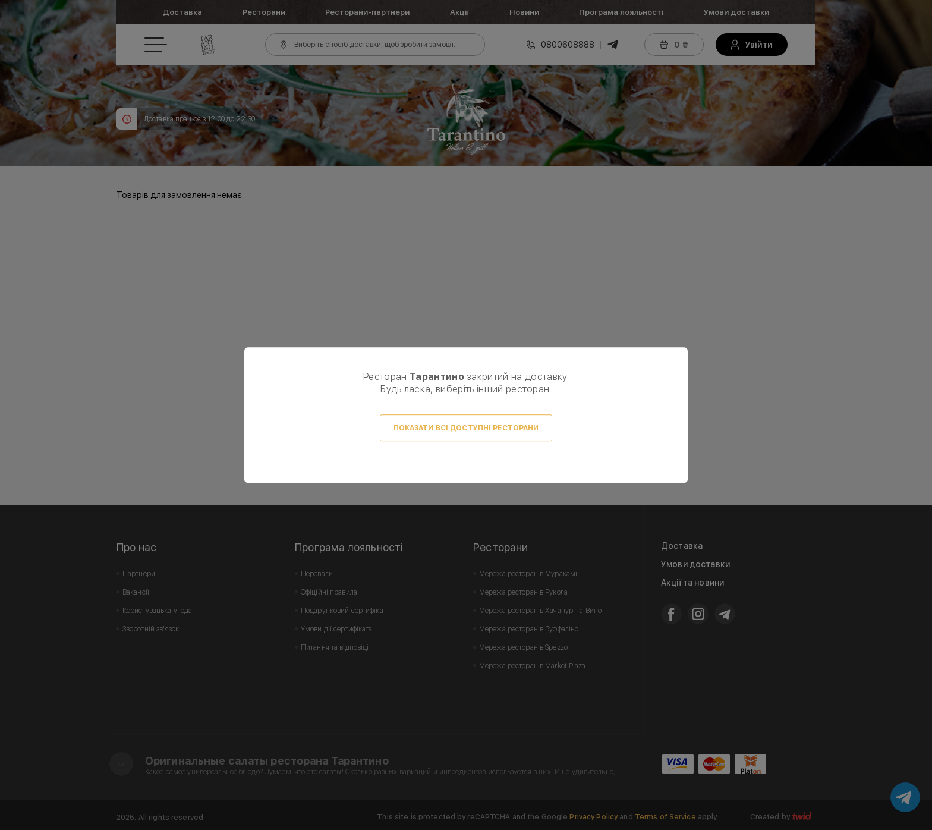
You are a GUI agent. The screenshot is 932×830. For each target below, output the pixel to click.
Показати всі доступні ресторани (466, 428)
